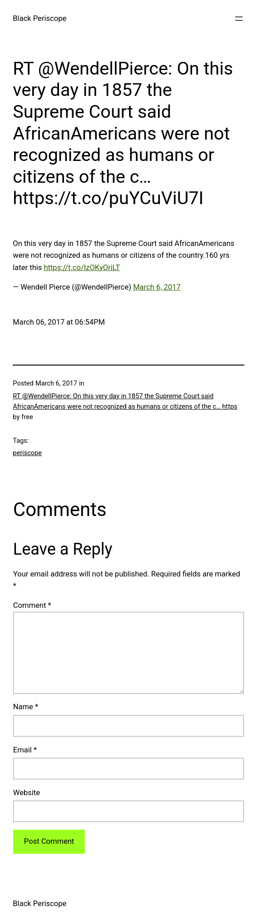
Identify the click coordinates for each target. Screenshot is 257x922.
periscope (27, 453)
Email (25, 750)
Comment (32, 605)
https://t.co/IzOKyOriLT (82, 267)
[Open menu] (238, 18)
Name (25, 706)
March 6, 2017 (157, 287)
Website (26, 792)
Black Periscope (39, 18)
